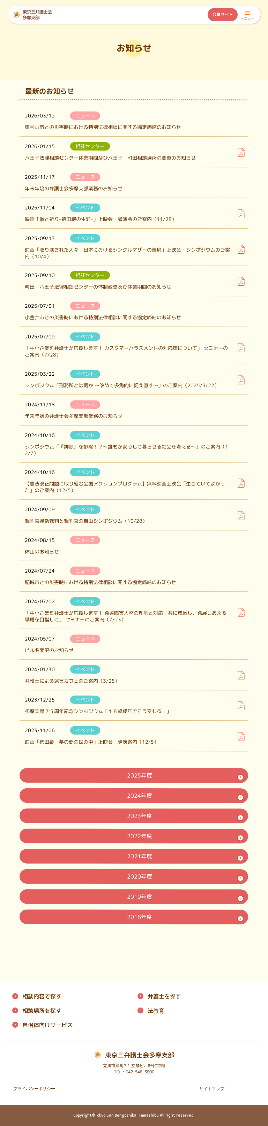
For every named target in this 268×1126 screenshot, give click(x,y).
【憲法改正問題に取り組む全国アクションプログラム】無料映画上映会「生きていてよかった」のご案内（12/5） (125, 486)
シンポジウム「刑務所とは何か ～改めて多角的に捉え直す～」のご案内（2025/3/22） (122, 385)
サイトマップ (212, 1089)
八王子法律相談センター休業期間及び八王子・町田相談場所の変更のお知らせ (110, 157)
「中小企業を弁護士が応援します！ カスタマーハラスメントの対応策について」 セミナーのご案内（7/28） (126, 351)
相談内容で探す (41, 996)
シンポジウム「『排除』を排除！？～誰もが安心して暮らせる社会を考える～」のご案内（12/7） (126, 449)
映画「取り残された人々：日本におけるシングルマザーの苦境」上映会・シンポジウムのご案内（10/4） (127, 252)
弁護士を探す (164, 996)
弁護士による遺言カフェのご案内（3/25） (72, 680)
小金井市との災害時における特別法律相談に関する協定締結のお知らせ (103, 317)
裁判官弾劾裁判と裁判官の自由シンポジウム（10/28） (86, 521)
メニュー (247, 16)
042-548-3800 (140, 1072)
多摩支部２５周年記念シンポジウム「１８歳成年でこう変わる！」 (98, 711)
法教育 (156, 1010)
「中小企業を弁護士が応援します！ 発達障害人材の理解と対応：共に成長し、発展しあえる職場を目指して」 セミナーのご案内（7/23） (125, 615)
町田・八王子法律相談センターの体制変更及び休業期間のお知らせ (98, 286)
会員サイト (222, 14)
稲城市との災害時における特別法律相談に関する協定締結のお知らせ (100, 582)
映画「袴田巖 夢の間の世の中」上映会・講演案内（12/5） (92, 741)
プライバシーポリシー (34, 1089)
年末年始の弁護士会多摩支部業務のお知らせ (73, 188)
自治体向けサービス (47, 1025)
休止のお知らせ (42, 551)
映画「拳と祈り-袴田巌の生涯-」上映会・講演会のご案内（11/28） (101, 218)
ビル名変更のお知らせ (49, 649)
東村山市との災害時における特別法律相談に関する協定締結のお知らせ (103, 127)
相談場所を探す (41, 1010)
